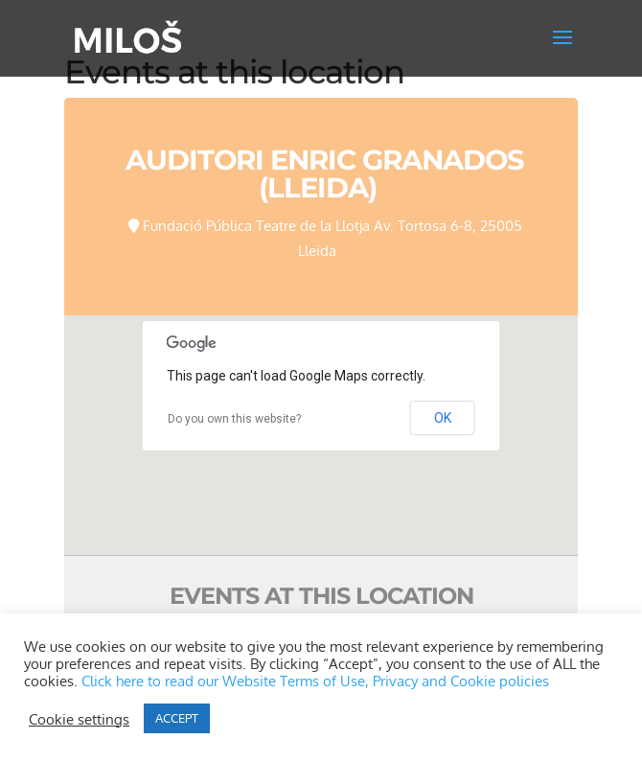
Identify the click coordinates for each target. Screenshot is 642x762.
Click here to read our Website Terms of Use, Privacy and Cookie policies (315, 680)
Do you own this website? (234, 419)
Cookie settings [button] (79, 718)
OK (442, 418)
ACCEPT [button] (176, 718)
